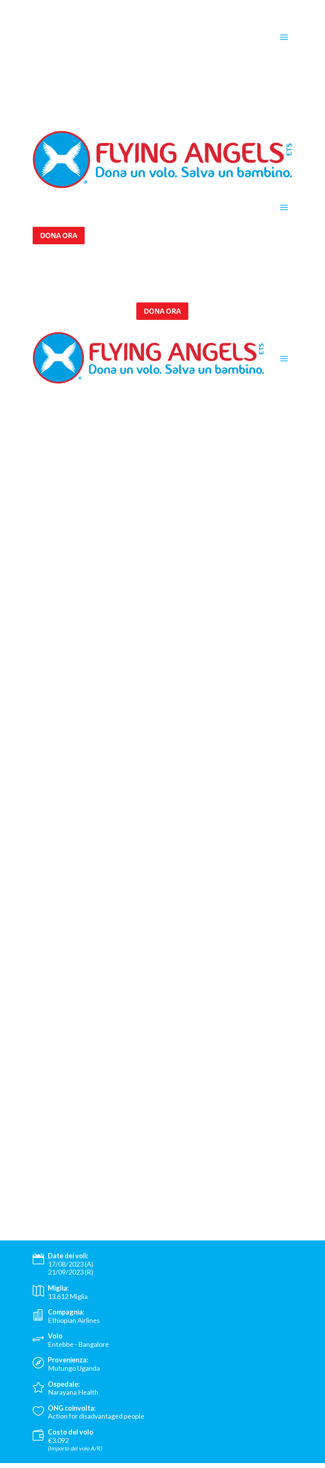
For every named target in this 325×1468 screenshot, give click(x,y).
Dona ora (58, 235)
